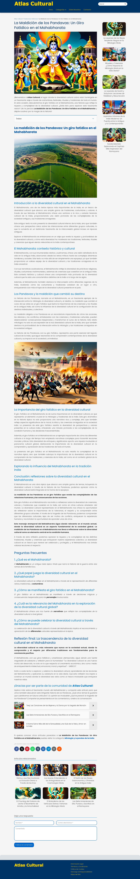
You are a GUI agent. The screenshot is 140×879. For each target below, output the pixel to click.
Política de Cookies (77, 869)
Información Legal (77, 864)
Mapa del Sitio (76, 874)
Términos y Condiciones (79, 867)
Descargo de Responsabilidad (81, 872)
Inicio (51, 10)
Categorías (60, 10)
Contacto (87, 10)
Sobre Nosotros (75, 10)
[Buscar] (125, 3)
